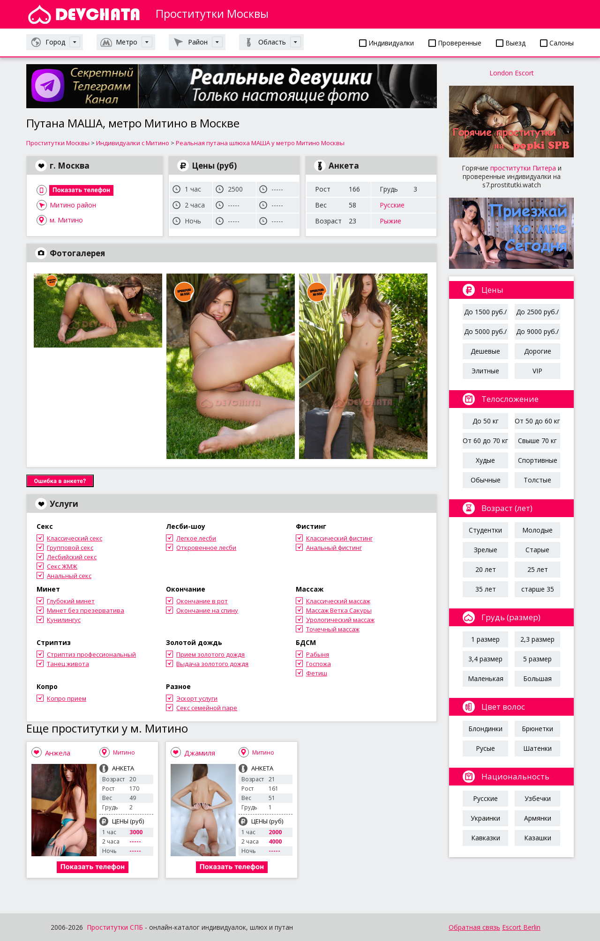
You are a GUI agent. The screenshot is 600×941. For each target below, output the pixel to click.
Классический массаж (338, 601)
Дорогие (537, 351)
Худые (485, 460)
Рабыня (317, 654)
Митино (124, 752)
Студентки (485, 530)
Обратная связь (474, 927)
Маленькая (485, 678)
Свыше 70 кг (537, 440)
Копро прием (66, 698)
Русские (392, 204)
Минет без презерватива (85, 610)
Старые (537, 549)
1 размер (485, 639)
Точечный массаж (333, 629)
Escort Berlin (521, 927)
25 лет (537, 569)
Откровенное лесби (206, 547)
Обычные (486, 479)
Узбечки (538, 798)
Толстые (537, 479)
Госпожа (318, 663)
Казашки (537, 837)
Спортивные (537, 460)
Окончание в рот (202, 601)
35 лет (485, 589)
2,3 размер (537, 639)
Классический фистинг (339, 538)
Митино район (73, 204)
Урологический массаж (340, 619)
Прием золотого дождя (210, 654)
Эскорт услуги (197, 698)
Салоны (557, 42)
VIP (537, 370)
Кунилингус (64, 619)
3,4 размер (485, 658)
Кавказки (485, 837)
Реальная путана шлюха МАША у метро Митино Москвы (260, 143)
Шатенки (537, 748)
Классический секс (74, 538)
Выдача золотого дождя (212, 663)
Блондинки (485, 728)
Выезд (510, 42)
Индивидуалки (386, 42)
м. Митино (66, 219)
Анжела (57, 752)
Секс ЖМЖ (62, 566)
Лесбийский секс (72, 557)
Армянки (537, 818)
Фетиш (316, 673)
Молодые (537, 530)
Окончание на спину (207, 610)
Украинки (485, 818)
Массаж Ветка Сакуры (339, 610)
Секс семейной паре (206, 708)
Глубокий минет (71, 601)
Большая (537, 678)
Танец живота (68, 663)
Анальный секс (69, 575)
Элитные (485, 370)
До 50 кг (485, 420)
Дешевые (485, 351)
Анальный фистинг (334, 547)
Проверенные (454, 42)
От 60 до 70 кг (485, 440)
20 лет (485, 569)
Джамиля (199, 752)
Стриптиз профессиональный (91, 654)
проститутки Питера (523, 167)
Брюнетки (537, 728)
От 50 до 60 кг (537, 420)
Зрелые (485, 549)
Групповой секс (70, 547)
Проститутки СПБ (115, 927)
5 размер (537, 658)
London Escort (511, 72)
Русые (485, 748)
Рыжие (390, 220)
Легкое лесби (196, 538)
